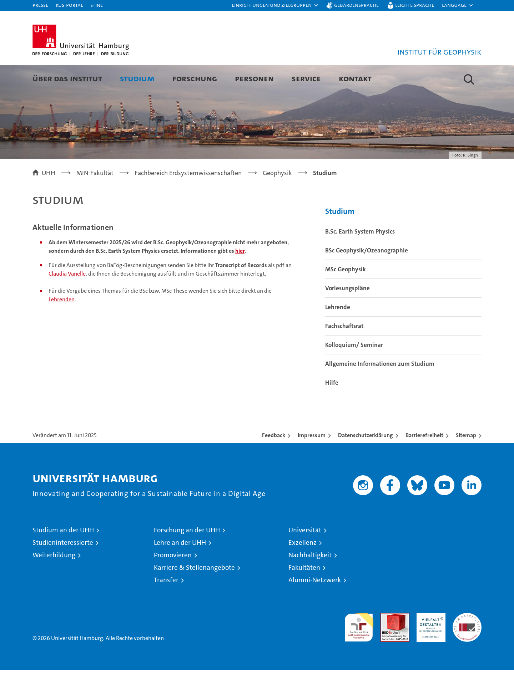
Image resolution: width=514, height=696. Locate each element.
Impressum (312, 461)
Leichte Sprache (414, 5)
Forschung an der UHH (187, 555)
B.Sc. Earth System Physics (360, 257)
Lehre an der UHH (180, 568)
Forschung (194, 78)
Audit (387, 642)
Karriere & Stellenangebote (194, 593)
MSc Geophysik (345, 295)
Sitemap (466, 461)
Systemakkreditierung (467, 642)
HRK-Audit (429, 642)
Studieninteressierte (62, 568)
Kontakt (355, 78)
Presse (40, 5)
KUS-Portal (69, 5)
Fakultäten (304, 593)
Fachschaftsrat (344, 351)
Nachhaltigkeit (310, 580)
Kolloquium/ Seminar (354, 370)
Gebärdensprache (356, 5)
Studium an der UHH (63, 555)
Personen (254, 78)
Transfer (166, 605)
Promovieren (173, 580)
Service (306, 78)
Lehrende (337, 333)
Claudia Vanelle (67, 299)
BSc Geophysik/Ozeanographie (366, 276)
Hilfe (331, 408)
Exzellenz (302, 568)
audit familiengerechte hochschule (358, 650)
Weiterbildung (53, 580)
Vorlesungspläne (347, 314)
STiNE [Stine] (96, 5)
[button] (275, 5)
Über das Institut (67, 78)
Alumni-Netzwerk (314, 605)
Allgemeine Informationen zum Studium (379, 389)
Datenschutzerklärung (365, 461)
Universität (304, 555)
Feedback (273, 461)
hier (240, 276)
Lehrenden (62, 325)
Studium (137, 78)
